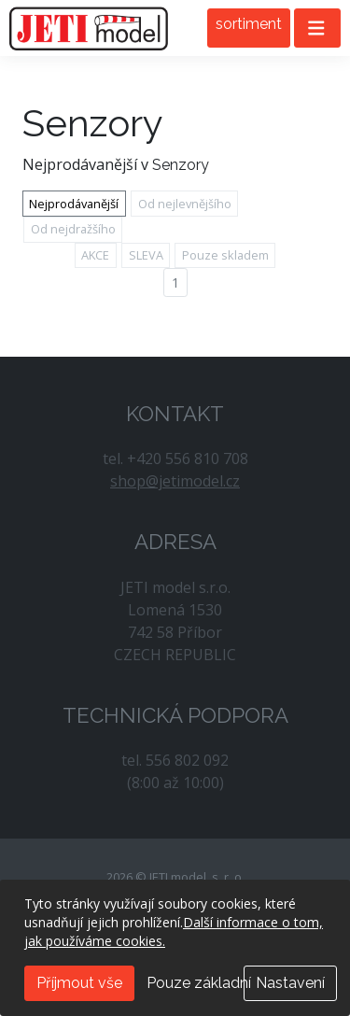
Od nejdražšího (73, 228)
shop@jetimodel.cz (175, 481)
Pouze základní (199, 983)
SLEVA (146, 255)
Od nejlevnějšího (184, 203)
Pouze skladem (225, 255)
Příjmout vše (79, 983)
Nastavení (290, 983)
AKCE (95, 255)
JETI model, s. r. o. (88, 28)
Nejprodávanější (74, 203)
